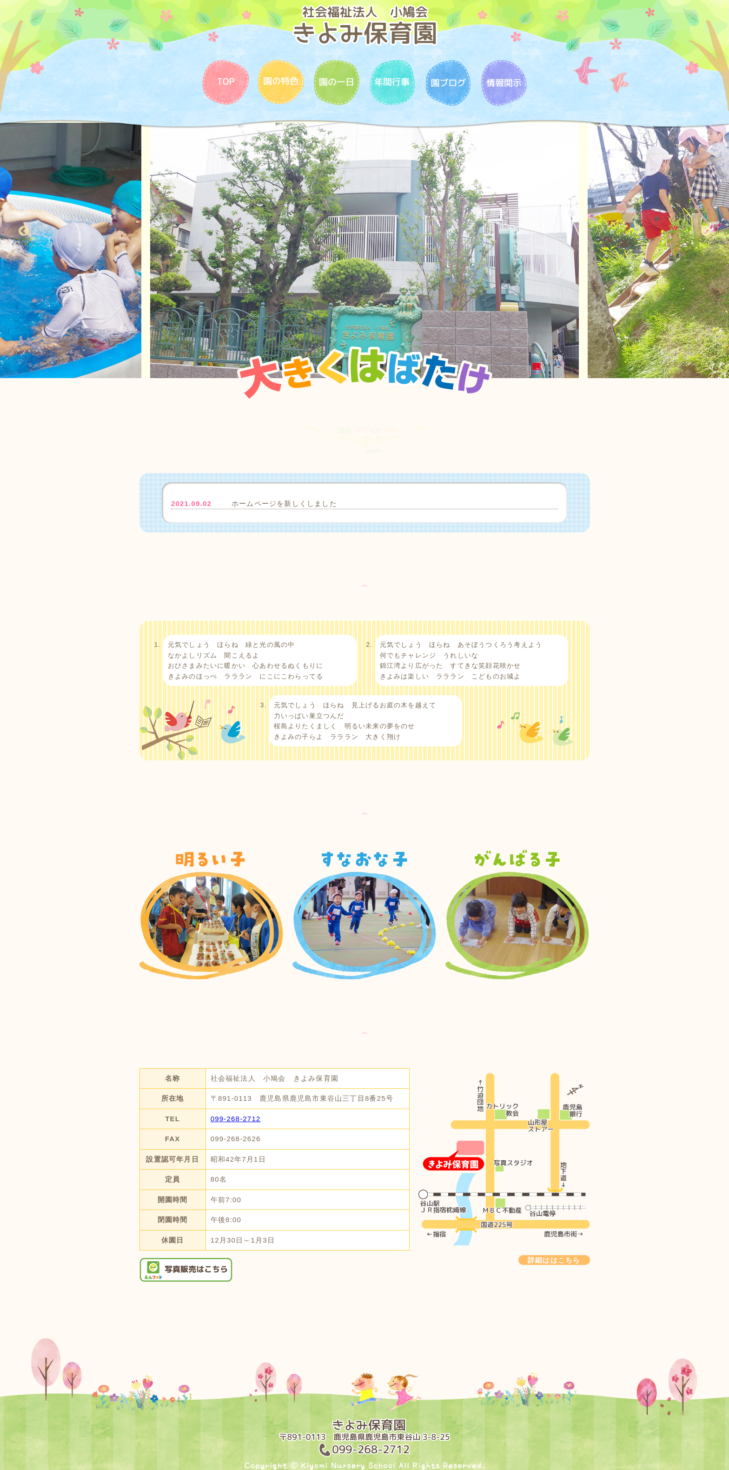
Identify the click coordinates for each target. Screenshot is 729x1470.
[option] (364, 250)
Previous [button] (23, 231)
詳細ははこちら (554, 1260)
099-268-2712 (236, 1119)
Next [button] (705, 231)
